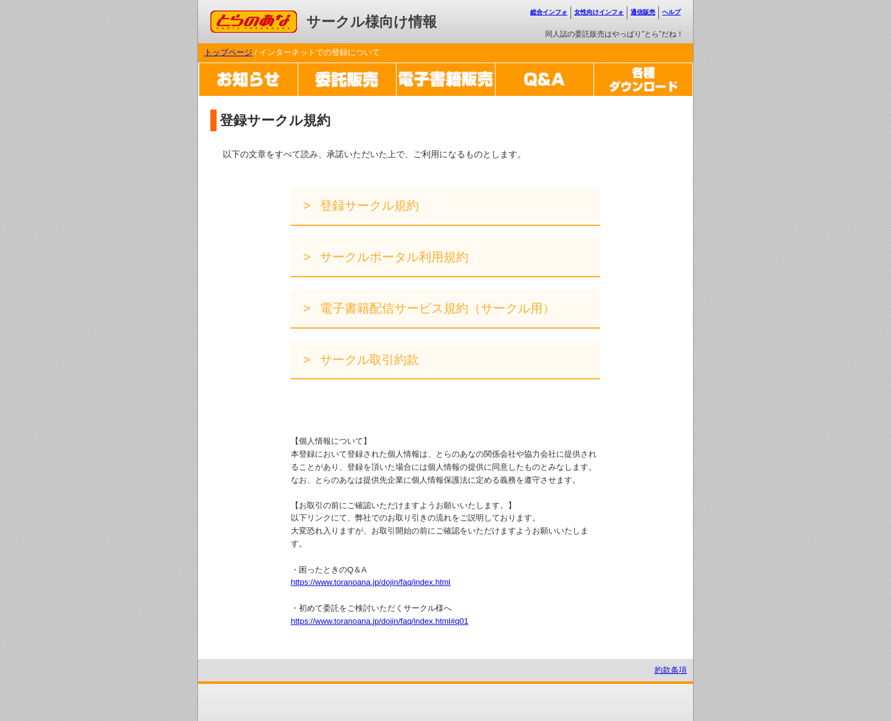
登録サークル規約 (368, 205)
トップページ (228, 52)
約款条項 (671, 670)
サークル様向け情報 (371, 22)
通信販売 (643, 12)
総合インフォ (548, 12)
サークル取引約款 (368, 359)
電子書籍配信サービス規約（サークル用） (436, 308)
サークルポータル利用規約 (393, 257)
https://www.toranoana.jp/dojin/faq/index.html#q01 (379, 621)
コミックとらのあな (246, 16)
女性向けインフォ (599, 12)
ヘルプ (671, 12)
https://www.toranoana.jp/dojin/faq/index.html (370, 582)
